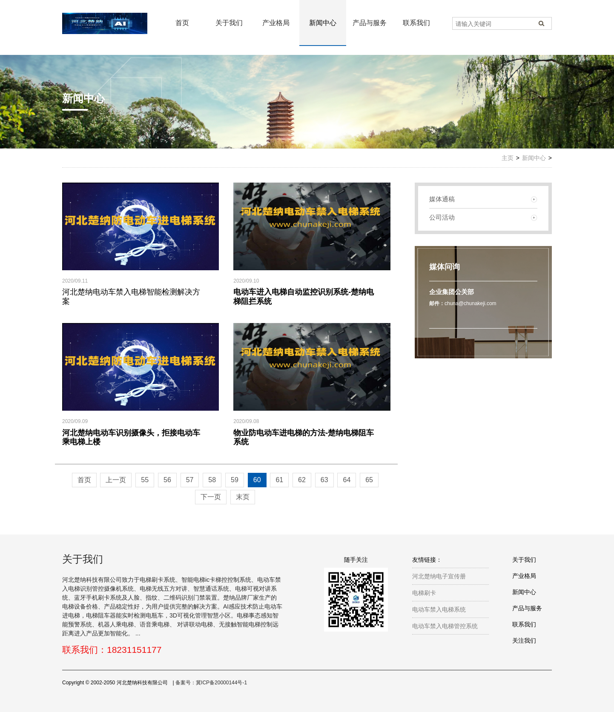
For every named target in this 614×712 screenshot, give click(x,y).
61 (279, 479)
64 (346, 479)
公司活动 (442, 217)
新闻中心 (322, 22)
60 (257, 479)
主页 (508, 157)
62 (302, 479)
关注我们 (524, 640)
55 (145, 479)
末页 (243, 496)
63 (324, 479)
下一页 (211, 496)
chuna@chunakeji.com (470, 303)
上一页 (116, 479)
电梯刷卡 (424, 592)
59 (234, 479)
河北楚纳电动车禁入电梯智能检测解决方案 (131, 297)
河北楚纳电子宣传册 (439, 576)
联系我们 (416, 22)
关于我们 (229, 22)
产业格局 (276, 22)
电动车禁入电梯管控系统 (445, 626)
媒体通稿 (442, 199)
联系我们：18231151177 (111, 650)
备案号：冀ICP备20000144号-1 (211, 683)
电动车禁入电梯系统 (439, 609)
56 (167, 479)
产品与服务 (370, 22)
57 (190, 479)
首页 (182, 22)
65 (369, 479)
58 (212, 479)
